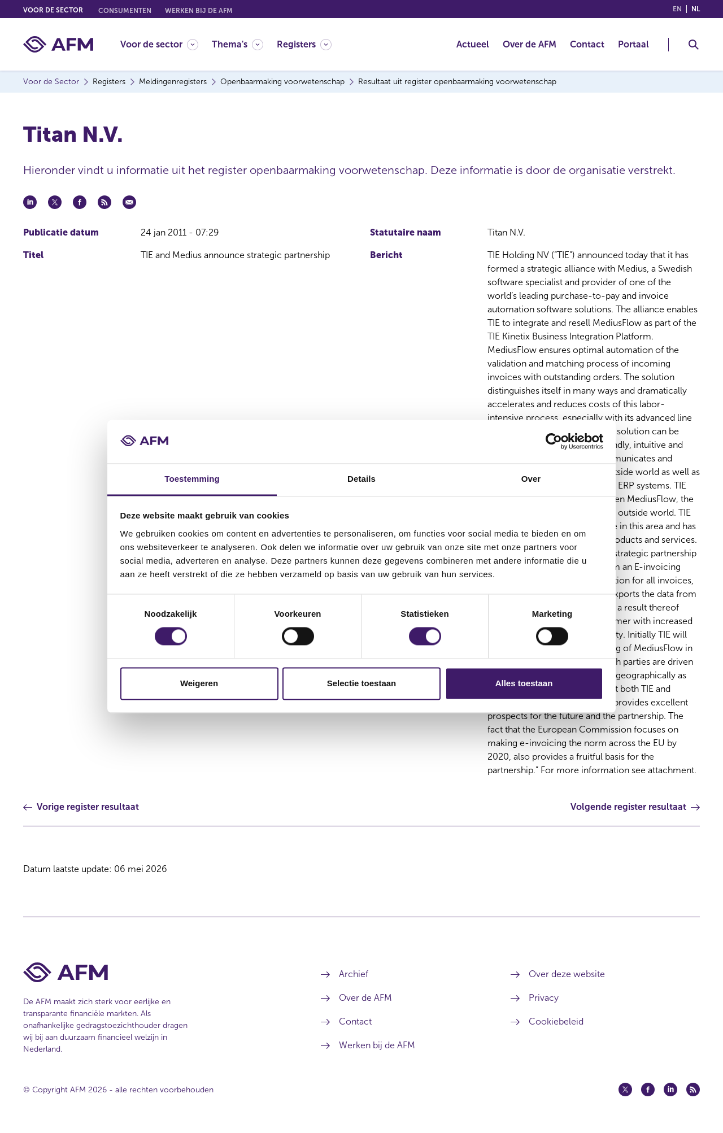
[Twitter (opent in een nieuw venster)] (625, 1089)
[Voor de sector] (159, 44)
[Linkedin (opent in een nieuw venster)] (670, 1089)
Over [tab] (531, 478)
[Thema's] (237, 44)
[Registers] (304, 44)
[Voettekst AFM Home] (155, 972)
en (677, 9)
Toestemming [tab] (192, 478)
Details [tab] (361, 478)
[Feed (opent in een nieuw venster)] (693, 1089)
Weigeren (199, 683)
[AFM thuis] (58, 44)
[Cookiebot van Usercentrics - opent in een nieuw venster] (553, 441)
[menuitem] (166, 44)
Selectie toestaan (362, 683)
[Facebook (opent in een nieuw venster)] (648, 1089)
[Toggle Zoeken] (693, 44)
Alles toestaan (524, 683)
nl (695, 9)
